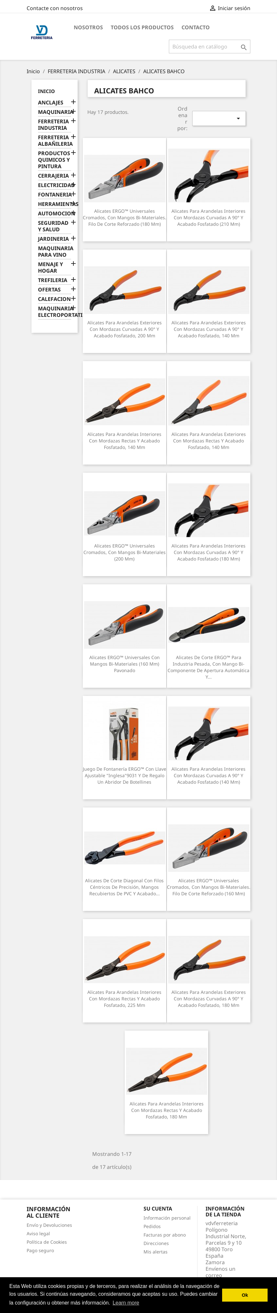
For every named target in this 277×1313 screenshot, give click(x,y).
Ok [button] (245, 1295)
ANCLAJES (50, 102)
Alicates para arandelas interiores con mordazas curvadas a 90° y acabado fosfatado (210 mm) (208, 217)
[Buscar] (209, 46)
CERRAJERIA (53, 175)
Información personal (167, 1218)
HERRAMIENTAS (54, 204)
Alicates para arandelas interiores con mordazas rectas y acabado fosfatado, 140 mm (124, 440)
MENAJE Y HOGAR (50, 267)
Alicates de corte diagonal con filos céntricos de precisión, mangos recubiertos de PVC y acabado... (124, 887)
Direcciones (156, 1243)
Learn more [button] (126, 1303)
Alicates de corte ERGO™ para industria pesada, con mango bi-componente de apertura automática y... (208, 667)
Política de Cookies (47, 1242)
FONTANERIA (54, 194)
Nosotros (88, 27)
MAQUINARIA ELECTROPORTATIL (54, 311)
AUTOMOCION (54, 213)
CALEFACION (54, 299)
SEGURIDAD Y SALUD (53, 226)
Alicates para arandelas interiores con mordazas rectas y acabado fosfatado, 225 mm (124, 998)
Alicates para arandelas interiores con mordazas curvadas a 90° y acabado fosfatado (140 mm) (208, 775)
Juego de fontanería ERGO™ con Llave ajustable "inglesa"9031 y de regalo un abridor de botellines (124, 775)
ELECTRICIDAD (54, 185)
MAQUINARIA (54, 112)
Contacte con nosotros (55, 8)
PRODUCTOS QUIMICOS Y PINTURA (54, 160)
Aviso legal (38, 1233)
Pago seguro (40, 1250)
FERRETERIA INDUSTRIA (53, 124)
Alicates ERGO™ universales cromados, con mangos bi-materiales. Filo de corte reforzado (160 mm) (208, 887)
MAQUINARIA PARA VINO (54, 251)
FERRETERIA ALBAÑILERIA (54, 140)
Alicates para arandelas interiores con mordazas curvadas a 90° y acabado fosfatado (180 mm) (208, 552)
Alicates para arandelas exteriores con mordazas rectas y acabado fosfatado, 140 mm (208, 440)
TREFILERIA (52, 280)
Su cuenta (158, 1208)
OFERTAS (49, 289)
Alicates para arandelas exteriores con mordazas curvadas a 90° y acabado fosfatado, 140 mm (208, 329)
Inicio (46, 91)
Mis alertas (156, 1252)
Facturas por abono (165, 1235)
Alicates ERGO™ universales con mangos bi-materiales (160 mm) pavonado (124, 663)
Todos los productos (142, 27)
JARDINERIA (53, 239)
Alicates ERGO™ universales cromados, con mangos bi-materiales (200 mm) (124, 552)
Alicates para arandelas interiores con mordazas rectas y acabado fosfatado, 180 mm (167, 1110)
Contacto (196, 27)
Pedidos (152, 1226)
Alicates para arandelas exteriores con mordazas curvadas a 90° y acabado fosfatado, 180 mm (208, 998)
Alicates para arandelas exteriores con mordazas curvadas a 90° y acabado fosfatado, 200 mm (124, 329)
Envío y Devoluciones (49, 1225)
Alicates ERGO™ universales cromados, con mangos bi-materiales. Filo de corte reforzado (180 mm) (124, 217)
